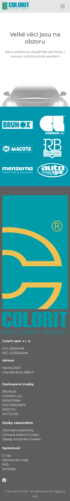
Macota (8, 409)
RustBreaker (14, 405)
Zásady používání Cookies (21, 439)
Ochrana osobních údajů (20, 435)
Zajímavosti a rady (15, 460)
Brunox (9, 391)
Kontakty (9, 469)
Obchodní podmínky (18, 430)
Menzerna (11, 400)
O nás (6, 455)
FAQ (5, 464)
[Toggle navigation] (62, 6)
